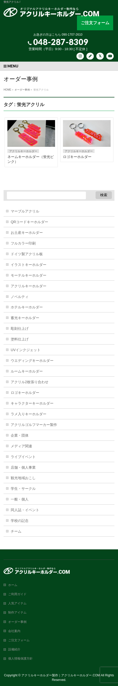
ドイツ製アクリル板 (27, 254)
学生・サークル (23, 489)
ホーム (12, 585)
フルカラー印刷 (23, 243)
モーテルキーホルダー (28, 275)
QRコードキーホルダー (29, 222)
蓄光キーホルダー (25, 318)
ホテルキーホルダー (27, 307)
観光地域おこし (23, 478)
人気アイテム (17, 603)
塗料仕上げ (20, 339)
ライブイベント (23, 457)
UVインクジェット (26, 350)
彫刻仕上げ (20, 328)
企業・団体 (20, 435)
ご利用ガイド (17, 594)
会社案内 (14, 631)
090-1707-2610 (72, 34)
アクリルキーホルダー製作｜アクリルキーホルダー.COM (60, 675)
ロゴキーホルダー (77, 157)
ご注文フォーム (95, 23)
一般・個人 (20, 499)
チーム (16, 531)
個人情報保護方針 (20, 658)
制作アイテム (17, 612)
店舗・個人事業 (23, 467)
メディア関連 (21, 446)
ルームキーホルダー (27, 371)
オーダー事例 (17, 622)
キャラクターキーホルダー (32, 403)
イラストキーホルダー (28, 265)
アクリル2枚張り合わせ (29, 382)
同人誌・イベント (25, 510)
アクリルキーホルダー (23, 151)
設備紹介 (14, 649)
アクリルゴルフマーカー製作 (34, 425)
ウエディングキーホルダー (32, 361)
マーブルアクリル (25, 211)
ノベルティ (20, 297)
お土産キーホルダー (27, 233)
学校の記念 (20, 521)
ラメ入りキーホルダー (28, 414)
